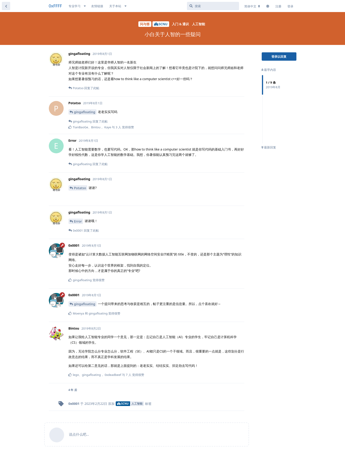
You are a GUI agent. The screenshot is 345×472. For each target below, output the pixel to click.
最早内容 (268, 70)
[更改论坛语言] (252, 6)
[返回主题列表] (6, 6)
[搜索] (213, 6)
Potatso (80, 188)
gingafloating (84, 112)
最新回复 (268, 147)
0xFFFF (55, 6)
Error (78, 221)
